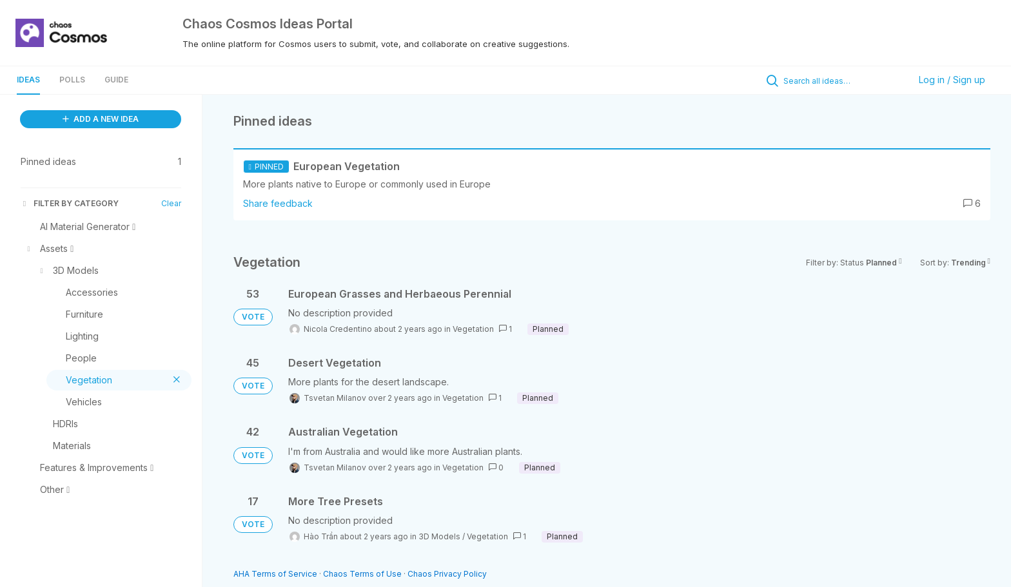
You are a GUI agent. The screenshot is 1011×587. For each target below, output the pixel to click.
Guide (116, 79)
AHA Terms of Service (276, 574)
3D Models (439, 536)
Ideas (28, 79)
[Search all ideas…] (843, 80)
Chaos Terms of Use (362, 574)
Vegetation (473, 329)
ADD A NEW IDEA (101, 119)
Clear (171, 203)
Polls (72, 79)
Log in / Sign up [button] (952, 79)
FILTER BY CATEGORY (70, 203)
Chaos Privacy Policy (447, 574)
